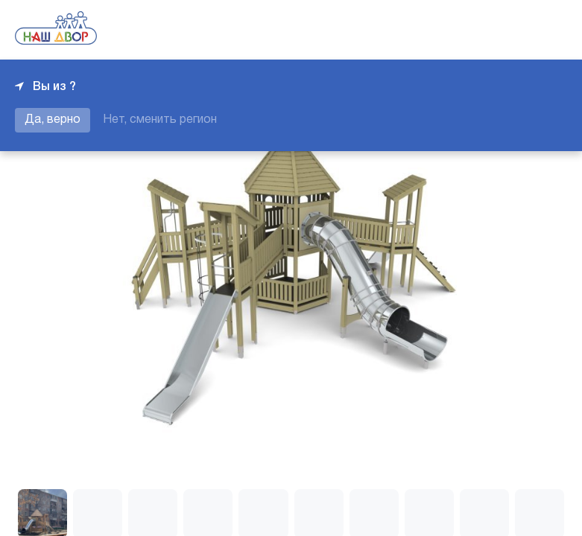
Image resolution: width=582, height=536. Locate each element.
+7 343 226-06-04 (516, 29)
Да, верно (52, 120)
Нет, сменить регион (160, 120)
